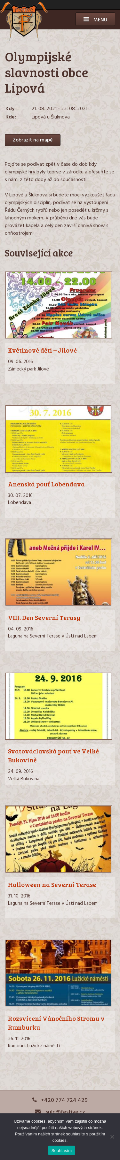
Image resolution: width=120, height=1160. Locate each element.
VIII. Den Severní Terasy (44, 617)
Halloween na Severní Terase (52, 884)
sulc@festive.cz (60, 1112)
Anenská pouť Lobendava (46, 483)
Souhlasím (62, 1150)
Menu (95, 20)
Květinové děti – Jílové (42, 350)
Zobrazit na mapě (32, 140)
